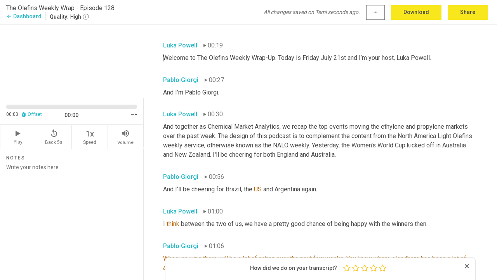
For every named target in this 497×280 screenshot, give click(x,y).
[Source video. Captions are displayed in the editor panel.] (72, 61)
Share (467, 12)
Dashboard (24, 16)
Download (416, 12)
